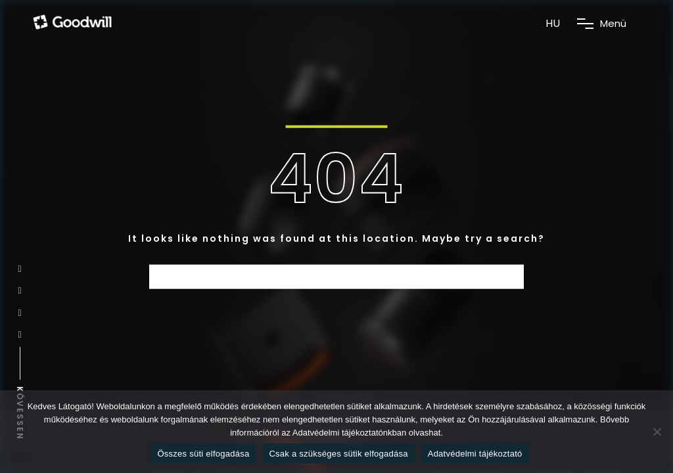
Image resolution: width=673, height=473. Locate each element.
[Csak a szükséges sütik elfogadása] (656, 431)
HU (552, 23)
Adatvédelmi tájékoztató (475, 454)
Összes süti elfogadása (204, 454)
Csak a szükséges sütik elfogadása (338, 454)
